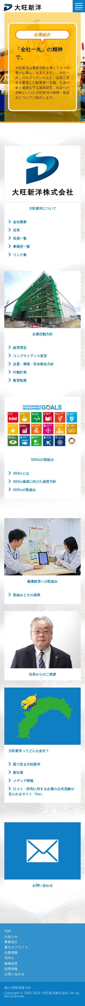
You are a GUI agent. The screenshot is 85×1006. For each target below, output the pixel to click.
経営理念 (20, 347)
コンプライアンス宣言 (30, 356)
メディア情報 (23, 780)
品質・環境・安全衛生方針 (33, 364)
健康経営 (11, 963)
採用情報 (11, 969)
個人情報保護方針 (17, 987)
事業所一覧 (21, 246)
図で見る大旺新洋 (26, 764)
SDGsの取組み (24, 490)
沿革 (16, 230)
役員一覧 (20, 238)
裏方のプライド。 (17, 947)
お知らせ (11, 936)
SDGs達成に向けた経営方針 (34, 481)
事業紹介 (11, 942)
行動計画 (20, 372)
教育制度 (20, 380)
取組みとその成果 (26, 595)
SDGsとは (21, 473)
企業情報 (11, 952)
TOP (7, 931)
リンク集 (20, 255)
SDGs (9, 958)
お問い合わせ (42, 885)
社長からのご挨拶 (42, 674)
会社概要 (20, 222)
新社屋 (18, 772)
